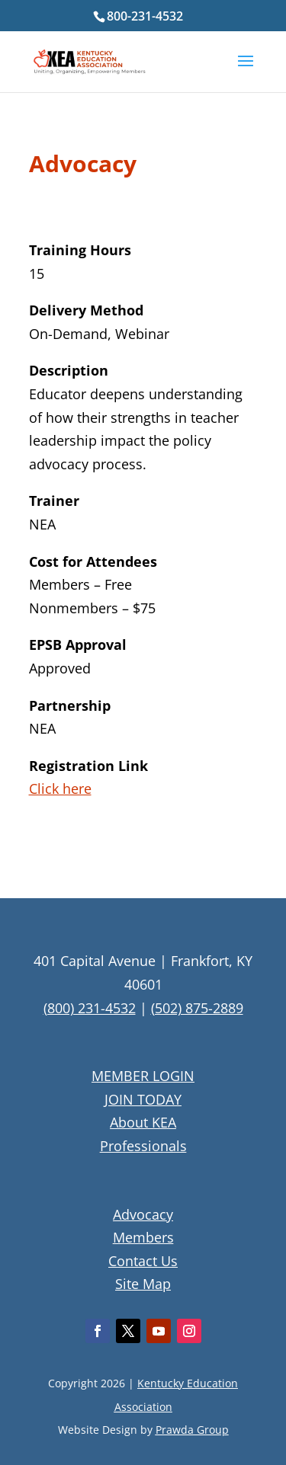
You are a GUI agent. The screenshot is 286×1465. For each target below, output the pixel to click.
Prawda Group (192, 1429)
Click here (60, 788)
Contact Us (143, 1261)
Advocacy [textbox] (83, 165)
